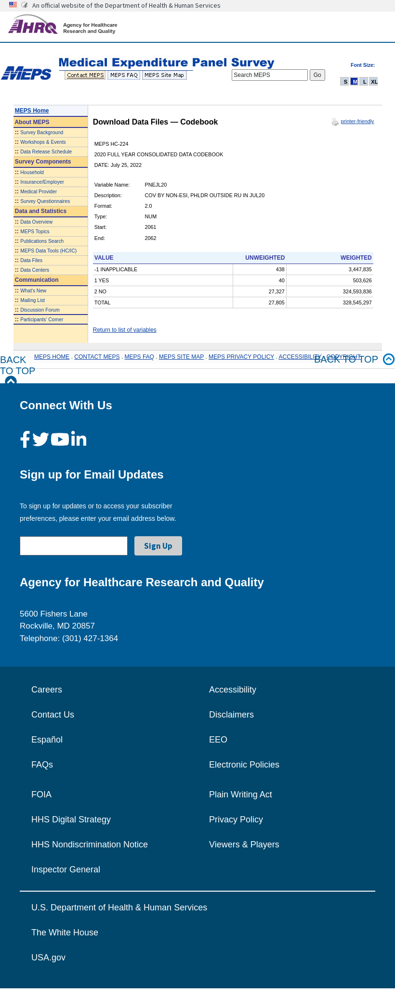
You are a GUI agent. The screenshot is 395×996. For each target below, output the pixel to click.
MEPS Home (32, 110)
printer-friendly (357, 121)
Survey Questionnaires (45, 201)
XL (374, 82)
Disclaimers (231, 714)
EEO (218, 739)
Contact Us (52, 714)
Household (32, 172)
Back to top (354, 359)
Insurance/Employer (42, 182)
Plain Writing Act (240, 794)
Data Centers (34, 270)
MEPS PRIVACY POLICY (241, 356)
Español (47, 739)
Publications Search (42, 241)
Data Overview (36, 222)
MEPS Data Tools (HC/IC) (48, 250)
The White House (64, 932)
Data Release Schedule (46, 151)
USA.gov (48, 957)
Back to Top (17, 371)
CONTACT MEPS (96, 356)
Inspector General (65, 869)
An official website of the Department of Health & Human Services (126, 5)
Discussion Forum (40, 310)
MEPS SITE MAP (181, 356)
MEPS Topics (34, 231)
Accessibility (232, 689)
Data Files (31, 260)
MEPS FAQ (139, 356)
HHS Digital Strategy (71, 819)
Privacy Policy (236, 819)
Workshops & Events (43, 142)
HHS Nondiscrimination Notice (89, 844)
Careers (46, 689)
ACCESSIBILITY (300, 356)
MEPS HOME (51, 356)
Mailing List (32, 300)
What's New (33, 290)
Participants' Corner (41, 319)
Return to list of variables (125, 330)
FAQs (42, 764)
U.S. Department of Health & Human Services (119, 907)
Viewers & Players (244, 844)
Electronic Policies (244, 764)
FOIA (41, 794)
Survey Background (41, 132)
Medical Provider (38, 191)
